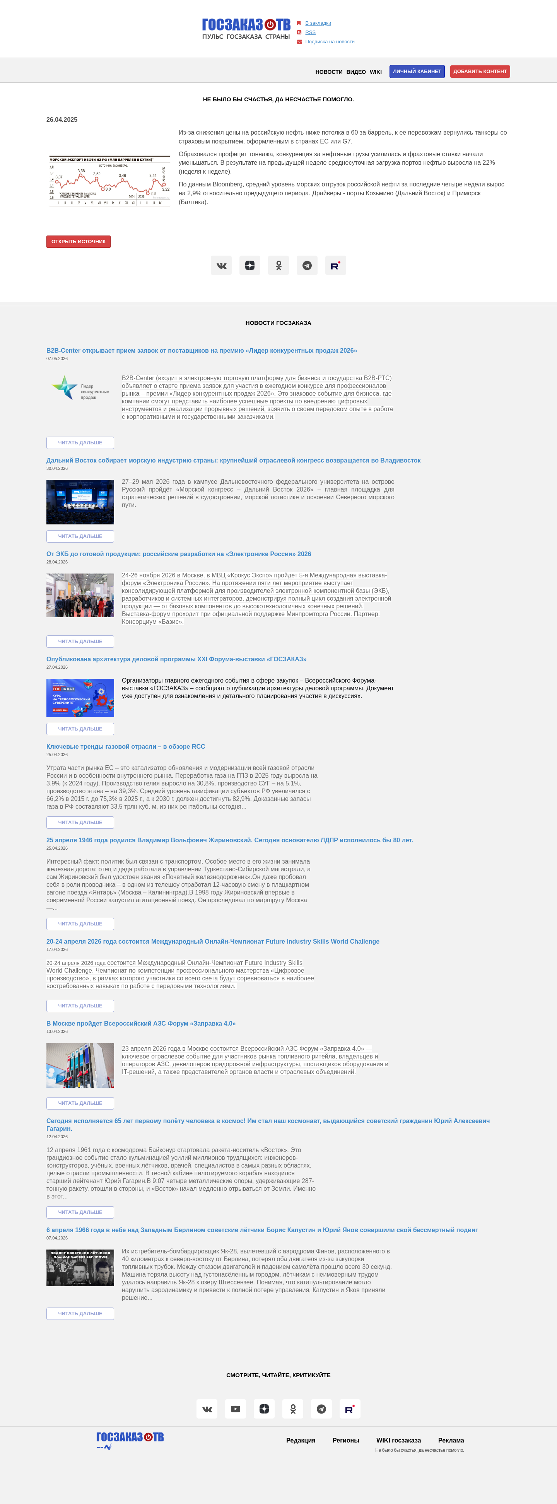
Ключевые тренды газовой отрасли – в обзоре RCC (125, 746)
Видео (356, 72)
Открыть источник (78, 241)
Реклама (451, 1440)
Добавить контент (480, 71)
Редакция (300, 1440)
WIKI (376, 72)
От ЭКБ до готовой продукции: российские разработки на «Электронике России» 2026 (178, 554)
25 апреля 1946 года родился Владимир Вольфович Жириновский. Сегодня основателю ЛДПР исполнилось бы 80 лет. (229, 840)
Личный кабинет (417, 71)
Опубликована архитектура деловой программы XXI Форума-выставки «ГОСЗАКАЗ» (176, 659)
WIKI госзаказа (398, 1440)
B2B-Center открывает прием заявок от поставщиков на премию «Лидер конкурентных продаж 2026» (201, 350)
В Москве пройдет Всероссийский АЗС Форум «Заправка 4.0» (141, 1023)
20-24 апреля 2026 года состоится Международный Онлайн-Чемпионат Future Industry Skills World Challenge (212, 941)
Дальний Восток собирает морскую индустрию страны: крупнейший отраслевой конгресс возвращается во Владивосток (233, 460)
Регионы (346, 1440)
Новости (329, 72)
